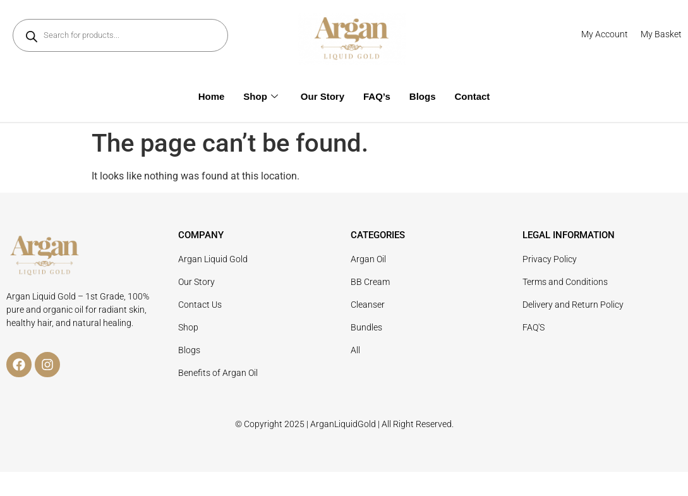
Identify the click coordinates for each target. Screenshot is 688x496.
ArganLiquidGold (343, 424)
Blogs (422, 96)
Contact (472, 96)
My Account (604, 34)
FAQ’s (376, 96)
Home (211, 96)
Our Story (322, 96)
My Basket (661, 34)
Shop (260, 96)
